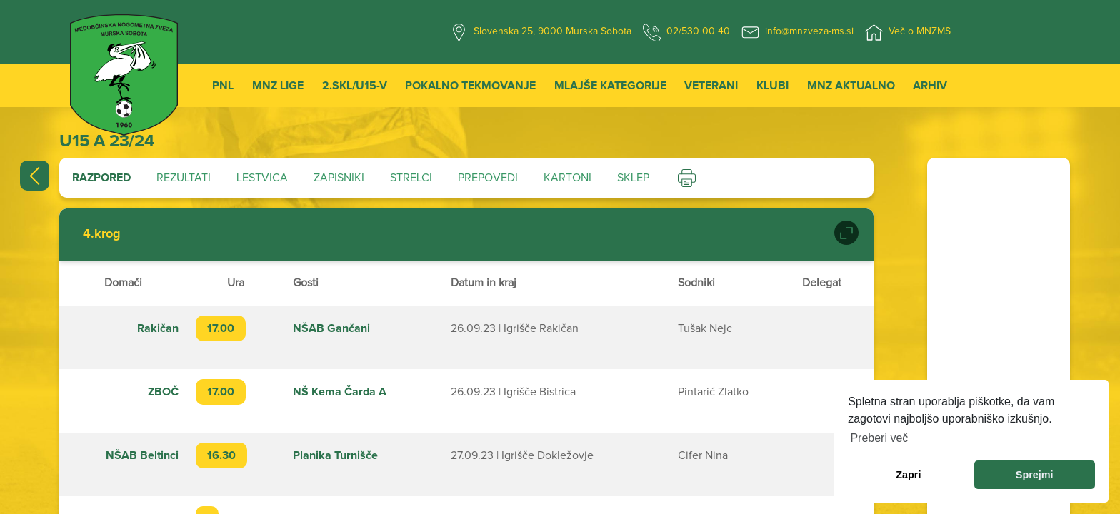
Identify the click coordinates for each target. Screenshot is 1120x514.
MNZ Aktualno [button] (851, 85)
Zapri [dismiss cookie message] (908, 474)
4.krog (102, 234)
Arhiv (930, 85)
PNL (223, 85)
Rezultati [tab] (183, 177)
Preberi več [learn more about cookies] (879, 438)
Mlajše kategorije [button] (610, 85)
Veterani (711, 85)
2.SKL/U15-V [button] (354, 85)
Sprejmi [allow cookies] (1035, 474)
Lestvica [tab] (262, 177)
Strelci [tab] (411, 177)
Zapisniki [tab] (339, 177)
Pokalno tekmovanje (470, 85)
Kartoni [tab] (567, 177)
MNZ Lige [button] (278, 85)
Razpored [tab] (101, 177)
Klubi (772, 85)
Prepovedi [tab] (488, 177)
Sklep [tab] (633, 177)
